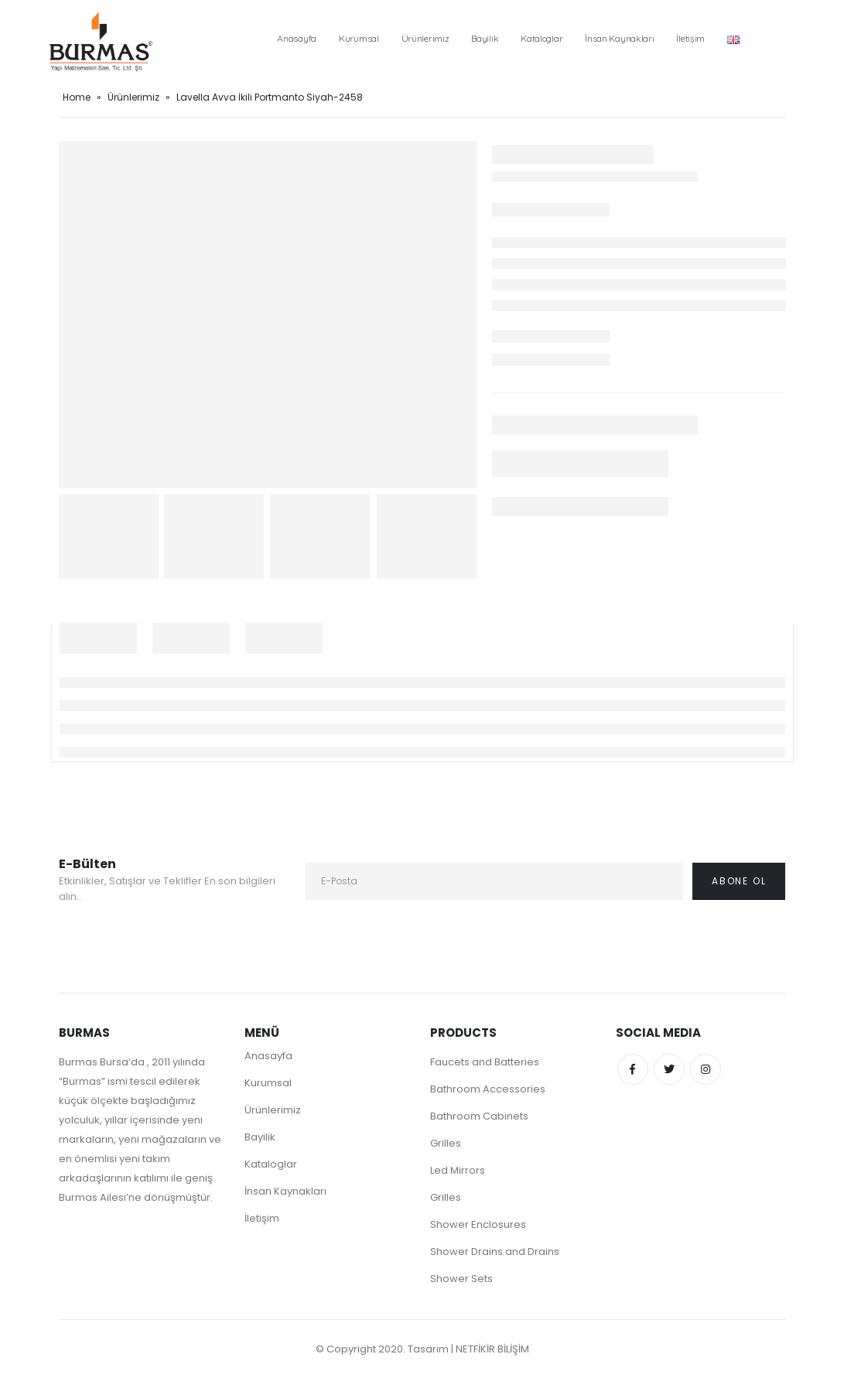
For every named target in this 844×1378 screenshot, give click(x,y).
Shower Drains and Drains (494, 1251)
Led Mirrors (457, 1170)
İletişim (690, 38)
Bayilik (484, 38)
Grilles (445, 1143)
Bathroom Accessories (487, 1089)
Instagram (705, 1069)
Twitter (669, 1069)
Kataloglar (541, 38)
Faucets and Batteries (484, 1062)
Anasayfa (296, 38)
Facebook (632, 1069)
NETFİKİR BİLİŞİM (492, 1349)
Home (77, 97)
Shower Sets (461, 1278)
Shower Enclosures (478, 1224)
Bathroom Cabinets (479, 1116)
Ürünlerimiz (425, 38)
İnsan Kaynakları (619, 38)
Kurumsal (359, 38)
